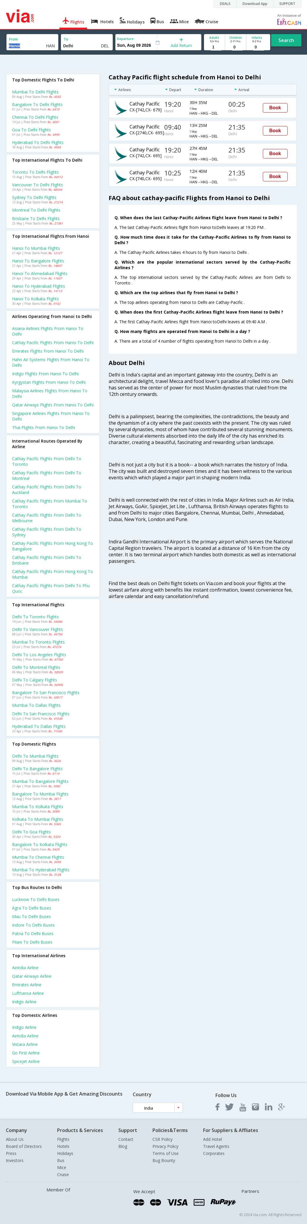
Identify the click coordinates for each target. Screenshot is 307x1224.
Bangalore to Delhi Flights (37, 104)
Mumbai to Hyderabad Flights (40, 870)
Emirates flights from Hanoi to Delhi (48, 351)
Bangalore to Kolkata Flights (39, 844)
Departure (125, 38)
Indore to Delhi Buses (33, 925)
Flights (63, 1139)
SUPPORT (287, 3)
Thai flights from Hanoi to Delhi (43, 427)
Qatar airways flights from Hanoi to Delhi (53, 405)
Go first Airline (26, 1053)
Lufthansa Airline (28, 993)
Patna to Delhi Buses (33, 933)
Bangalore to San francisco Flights (45, 692)
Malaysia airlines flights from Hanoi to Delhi (49, 393)
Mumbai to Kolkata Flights (37, 806)
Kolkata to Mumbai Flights (37, 819)
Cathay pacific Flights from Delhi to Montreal (46, 475)
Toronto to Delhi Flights (35, 172)
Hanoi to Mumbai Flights (36, 248)
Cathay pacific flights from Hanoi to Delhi (53, 342)
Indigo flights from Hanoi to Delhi (45, 373)
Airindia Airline (25, 967)
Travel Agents (216, 1146)
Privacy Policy (165, 1146)
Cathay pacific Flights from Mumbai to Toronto (49, 503)
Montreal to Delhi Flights (36, 210)
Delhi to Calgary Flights (34, 680)
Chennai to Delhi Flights (35, 117)
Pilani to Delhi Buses (32, 942)
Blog (122, 1146)
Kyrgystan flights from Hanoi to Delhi (49, 382)
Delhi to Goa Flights (31, 832)
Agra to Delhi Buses (31, 908)
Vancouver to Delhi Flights (37, 184)
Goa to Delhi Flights (31, 130)
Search (286, 40)
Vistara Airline (25, 1044)
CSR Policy (162, 1139)
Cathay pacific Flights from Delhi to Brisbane (46, 560)
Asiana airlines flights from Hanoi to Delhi (47, 331)
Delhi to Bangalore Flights (37, 768)
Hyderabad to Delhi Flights (38, 142)
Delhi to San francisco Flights (40, 713)
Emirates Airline (27, 984)
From (13, 39)
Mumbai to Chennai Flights (38, 857)
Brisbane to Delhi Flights (36, 218)
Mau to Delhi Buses (31, 916)
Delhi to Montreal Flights (36, 667)
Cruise (63, 1174)
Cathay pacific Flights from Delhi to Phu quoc (51, 588)
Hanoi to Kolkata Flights (35, 299)
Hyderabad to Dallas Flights (39, 726)
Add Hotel (212, 1139)
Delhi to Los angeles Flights (39, 654)
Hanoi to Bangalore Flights (38, 261)
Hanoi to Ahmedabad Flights (39, 273)
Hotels (63, 1146)
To (66, 39)
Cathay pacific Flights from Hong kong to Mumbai (52, 574)
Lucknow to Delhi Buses (35, 899)
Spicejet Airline (26, 1061)
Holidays (65, 1153)
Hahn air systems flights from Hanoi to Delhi (50, 362)
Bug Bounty (163, 1160)
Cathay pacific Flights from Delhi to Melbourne (46, 517)
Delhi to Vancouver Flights (37, 629)
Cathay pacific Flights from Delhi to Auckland (46, 489)
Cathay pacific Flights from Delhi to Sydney (46, 532)
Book (275, 107)
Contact (125, 1139)
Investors (15, 1160)
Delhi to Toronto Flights (35, 616)
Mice (61, 1167)
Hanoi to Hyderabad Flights (38, 286)
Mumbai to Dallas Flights (36, 705)
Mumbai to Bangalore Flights (40, 781)
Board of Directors (24, 1146)
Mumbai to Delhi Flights (35, 92)
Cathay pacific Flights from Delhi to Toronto (46, 461)
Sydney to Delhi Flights (34, 197)
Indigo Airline (24, 1001)
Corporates (214, 1153)
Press (11, 1153)
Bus (60, 1160)
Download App (255, 3)
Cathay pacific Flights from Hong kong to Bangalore (52, 546)
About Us (15, 1139)
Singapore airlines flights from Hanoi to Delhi (51, 416)
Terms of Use (165, 1153)
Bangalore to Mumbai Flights (40, 794)
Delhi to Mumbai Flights (35, 756)
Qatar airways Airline (32, 976)
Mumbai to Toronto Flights (38, 642)
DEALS (225, 3)
